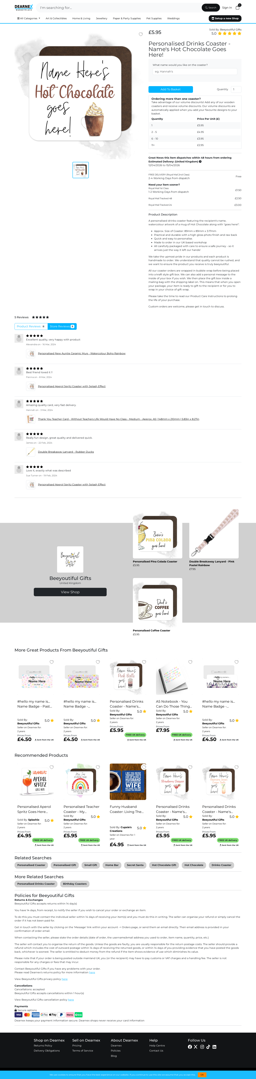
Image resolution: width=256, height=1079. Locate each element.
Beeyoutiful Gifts (230, 29)
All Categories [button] (27, 18)
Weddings (173, 18)
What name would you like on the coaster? (180, 65)
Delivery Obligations (47, 1050)
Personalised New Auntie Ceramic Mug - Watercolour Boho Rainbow (82, 353)
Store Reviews (62, 326)
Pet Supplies (154, 18)
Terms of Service (82, 1050)
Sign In (227, 7)
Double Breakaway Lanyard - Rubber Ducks (66, 451)
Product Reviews (31, 326)
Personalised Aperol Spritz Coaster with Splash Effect (72, 386)
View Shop (70, 592)
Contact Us (156, 1050)
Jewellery (101, 18)
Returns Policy (43, 1045)
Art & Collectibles (56, 18)
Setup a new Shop (225, 18)
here (92, 972)
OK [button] (202, 1074)
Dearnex (116, 1045)
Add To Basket (171, 89)
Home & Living (81, 18)
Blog (114, 1055)
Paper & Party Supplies (127, 18)
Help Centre (157, 1045)
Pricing (76, 1045)
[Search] (118, 7)
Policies (115, 1050)
